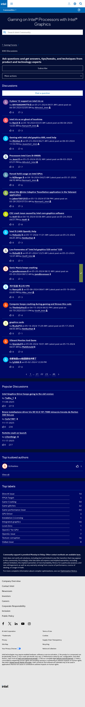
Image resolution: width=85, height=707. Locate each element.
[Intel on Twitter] (10, 623)
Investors (6, 595)
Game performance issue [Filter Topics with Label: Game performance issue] (14, 509)
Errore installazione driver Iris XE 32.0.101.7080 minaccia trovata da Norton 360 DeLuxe (40, 413)
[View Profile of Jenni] (16, 159)
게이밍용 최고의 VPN (19, 285)
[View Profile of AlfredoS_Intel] (42, 107)
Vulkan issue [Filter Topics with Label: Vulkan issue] (8, 541)
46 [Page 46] (54, 374)
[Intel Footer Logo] (5, 686)
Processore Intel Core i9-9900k (25, 155)
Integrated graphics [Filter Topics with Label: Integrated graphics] (11, 521)
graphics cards (16, 322)
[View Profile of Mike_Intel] (28, 292)
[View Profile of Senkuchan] (28, 238)
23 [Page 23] (46, 374)
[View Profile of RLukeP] (17, 326)
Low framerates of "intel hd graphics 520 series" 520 (35, 249)
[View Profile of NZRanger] (18, 177)
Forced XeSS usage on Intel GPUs (26, 173)
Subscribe (42, 68)
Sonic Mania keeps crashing (23, 267)
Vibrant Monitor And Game (22, 340)
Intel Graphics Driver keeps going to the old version (28, 393)
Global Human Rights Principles (20, 662)
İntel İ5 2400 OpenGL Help (22, 231)
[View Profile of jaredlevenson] (20, 271)
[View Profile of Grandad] (17, 344)
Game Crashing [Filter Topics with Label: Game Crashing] (9, 501)
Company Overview (11, 580)
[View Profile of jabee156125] (20, 198)
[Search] (42, 32)
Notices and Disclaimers (65, 658)
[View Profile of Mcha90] (17, 253)
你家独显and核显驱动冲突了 (23, 358)
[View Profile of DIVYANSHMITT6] (21, 104)
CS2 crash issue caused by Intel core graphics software (36, 213)
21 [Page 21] (37, 374)
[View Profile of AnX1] (16, 216)
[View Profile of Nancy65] (17, 289)
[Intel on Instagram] (29, 623)
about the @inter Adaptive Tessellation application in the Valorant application (42, 193)
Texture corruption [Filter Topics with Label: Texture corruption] (11, 537)
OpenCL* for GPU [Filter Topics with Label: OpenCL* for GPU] (10, 529)
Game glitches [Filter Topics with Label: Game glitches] (9, 505)
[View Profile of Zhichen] (17, 141)
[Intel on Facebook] (3, 623)
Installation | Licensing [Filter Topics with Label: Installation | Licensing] (12, 517)
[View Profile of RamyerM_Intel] (30, 125)
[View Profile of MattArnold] (28, 347)
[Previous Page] (26, 374)
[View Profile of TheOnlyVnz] (19, 307)
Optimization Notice (68, 570)
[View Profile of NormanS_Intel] (30, 180)
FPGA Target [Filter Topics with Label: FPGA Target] (8, 497)
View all (5, 474)
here (78, 554)
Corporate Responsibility (13, 605)
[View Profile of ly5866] (16, 362)
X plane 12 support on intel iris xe (26, 100)
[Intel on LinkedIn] (16, 623)
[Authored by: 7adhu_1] (10, 398)
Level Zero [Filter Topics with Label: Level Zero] (7, 525)
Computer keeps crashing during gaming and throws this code (40, 303)
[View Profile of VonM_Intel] (28, 256)
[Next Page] (58, 374)
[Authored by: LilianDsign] (12, 436)
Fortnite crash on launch (14, 432)
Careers (5, 600)
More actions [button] (10, 75)
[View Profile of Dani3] (16, 122)
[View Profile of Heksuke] (17, 235)
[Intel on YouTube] (23, 623)
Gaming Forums (10, 44)
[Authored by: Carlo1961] (11, 419)
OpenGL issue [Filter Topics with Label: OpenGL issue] (8, 533)
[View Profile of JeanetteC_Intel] (30, 144)
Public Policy (8, 615)
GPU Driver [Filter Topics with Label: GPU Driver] (7, 513)
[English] (75, 3)
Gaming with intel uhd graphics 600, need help (32, 137)
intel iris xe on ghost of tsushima (25, 119)
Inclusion (6, 610)
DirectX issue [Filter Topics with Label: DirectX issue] (8, 493)
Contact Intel (8, 585)
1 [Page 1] (30, 374)
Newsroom (7, 590)
